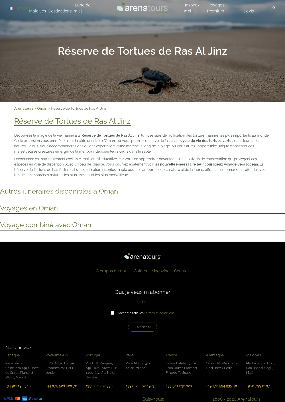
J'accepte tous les (145, 313)
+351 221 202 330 (99, 386)
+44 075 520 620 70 (61, 386)
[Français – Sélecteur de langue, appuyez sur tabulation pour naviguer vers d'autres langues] (25, 8)
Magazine (160, 271)
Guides (140, 271)
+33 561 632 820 (179, 386)
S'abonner (142, 327)
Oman (42, 108)
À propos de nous (112, 271)
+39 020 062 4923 (140, 386)
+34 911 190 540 (18, 386)
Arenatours (23, 108)
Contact (181, 271)
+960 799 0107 (258, 386)
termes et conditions (159, 313)
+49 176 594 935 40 (221, 386)
